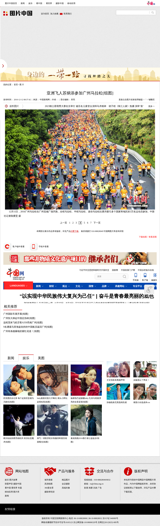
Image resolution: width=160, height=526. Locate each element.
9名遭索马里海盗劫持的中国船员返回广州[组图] (28, 327)
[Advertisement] (64, 44)
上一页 (63, 223)
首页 (16, 84)
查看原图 (153, 237)
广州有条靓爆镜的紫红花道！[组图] (21, 331)
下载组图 (143, 237)
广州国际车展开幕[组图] (15, 314)
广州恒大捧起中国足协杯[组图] (19, 318)
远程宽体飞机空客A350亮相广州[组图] (23, 322)
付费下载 (74, 231)
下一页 (97, 223)
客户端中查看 (18, 246)
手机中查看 (44, 246)
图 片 (22, 84)
